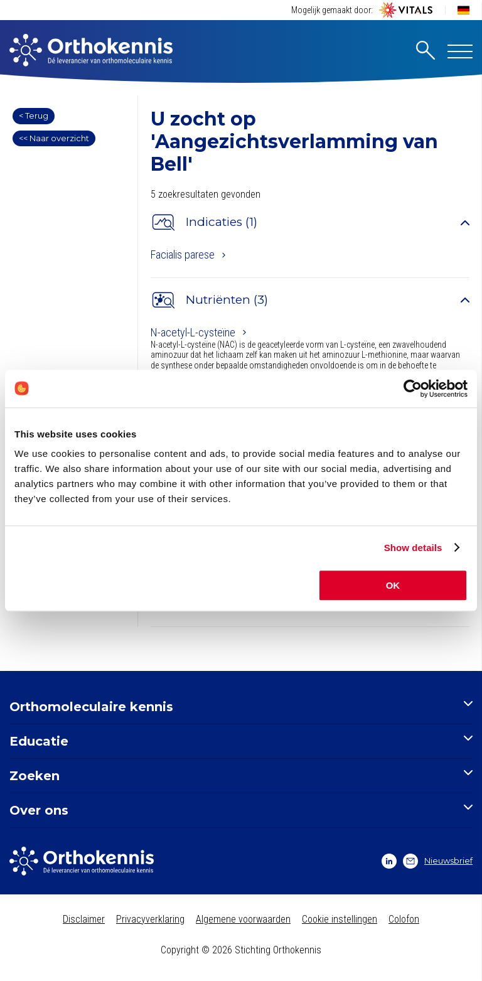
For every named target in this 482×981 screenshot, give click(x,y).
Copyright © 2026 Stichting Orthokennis (241, 950)
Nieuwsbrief (438, 861)
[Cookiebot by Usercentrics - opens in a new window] (413, 388)
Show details (413, 547)
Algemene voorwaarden (243, 919)
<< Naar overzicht (54, 138)
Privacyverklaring (150, 919)
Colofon (403, 919)
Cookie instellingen (339, 919)
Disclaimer (84, 919)
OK (393, 585)
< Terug (33, 115)
